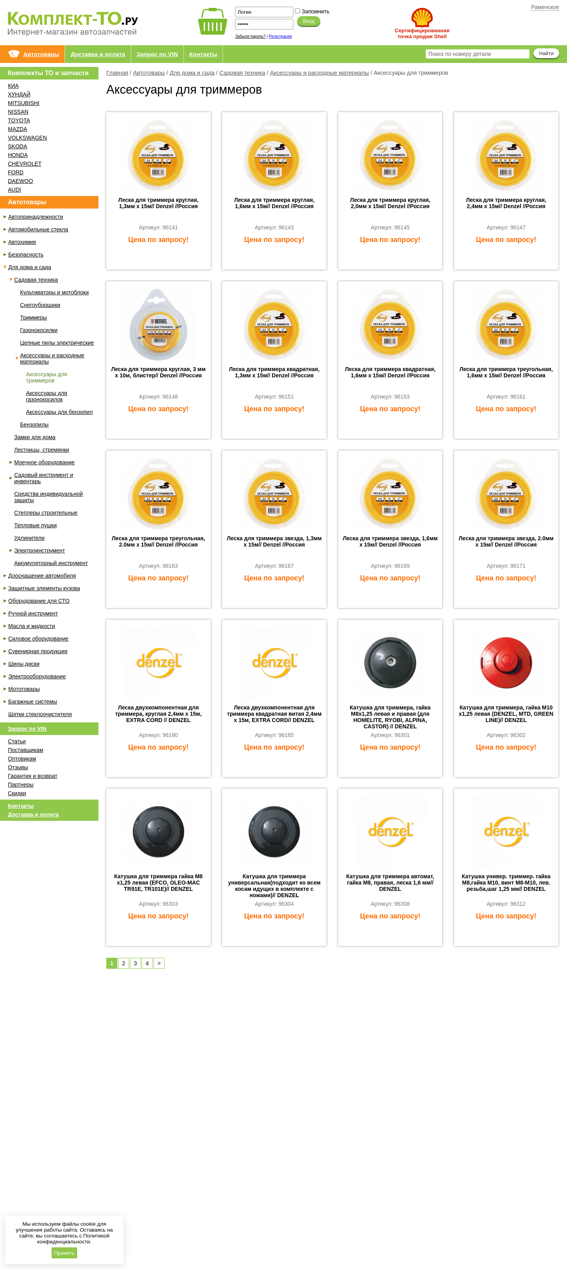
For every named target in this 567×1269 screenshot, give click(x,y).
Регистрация (280, 36)
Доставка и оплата (97, 54)
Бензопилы (34, 424)
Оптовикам (22, 758)
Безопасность (25, 254)
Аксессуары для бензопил (59, 412)
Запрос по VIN (157, 54)
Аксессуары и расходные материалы (319, 73)
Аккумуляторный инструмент (51, 563)
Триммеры (33, 317)
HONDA (18, 155)
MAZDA (17, 129)
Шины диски (23, 664)
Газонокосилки (38, 330)
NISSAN (18, 112)
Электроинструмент (39, 550)
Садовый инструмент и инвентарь (43, 478)
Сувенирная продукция (37, 651)
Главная (117, 73)
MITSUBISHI (23, 103)
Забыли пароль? (250, 36)
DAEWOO (20, 181)
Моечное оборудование (44, 462)
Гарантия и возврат (32, 776)
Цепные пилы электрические (57, 343)
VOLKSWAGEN (27, 138)
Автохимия (22, 242)
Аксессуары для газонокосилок (46, 396)
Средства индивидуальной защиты (48, 497)
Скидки (17, 793)
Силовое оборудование (38, 638)
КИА (13, 86)
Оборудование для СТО (38, 601)
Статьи (17, 741)
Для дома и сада (192, 73)
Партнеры (20, 784)
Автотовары (41, 54)
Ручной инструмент (33, 613)
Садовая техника (242, 73)
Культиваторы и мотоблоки (54, 292)
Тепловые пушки (35, 525)
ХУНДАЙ (19, 94)
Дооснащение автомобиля (42, 576)
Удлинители (29, 538)
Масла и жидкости (31, 626)
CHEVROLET (25, 164)
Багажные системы (32, 701)
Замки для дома (35, 437)
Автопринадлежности (35, 217)
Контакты (203, 54)
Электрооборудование (37, 676)
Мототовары (24, 689)
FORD (16, 172)
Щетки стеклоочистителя (40, 714)
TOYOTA (19, 120)
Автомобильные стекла (38, 229)
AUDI (14, 190)
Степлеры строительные (46, 513)
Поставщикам (25, 750)
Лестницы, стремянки (41, 450)
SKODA (17, 146)
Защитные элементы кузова (44, 588)
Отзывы (18, 767)
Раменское (545, 7)
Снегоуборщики (40, 305)
